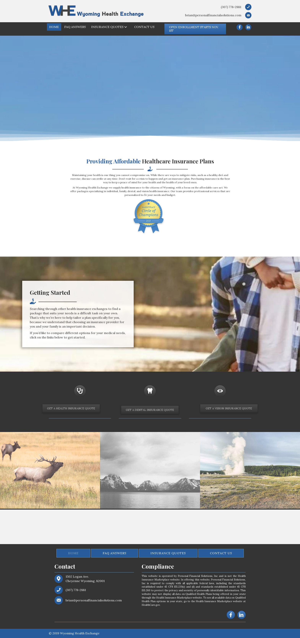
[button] (195, 29)
